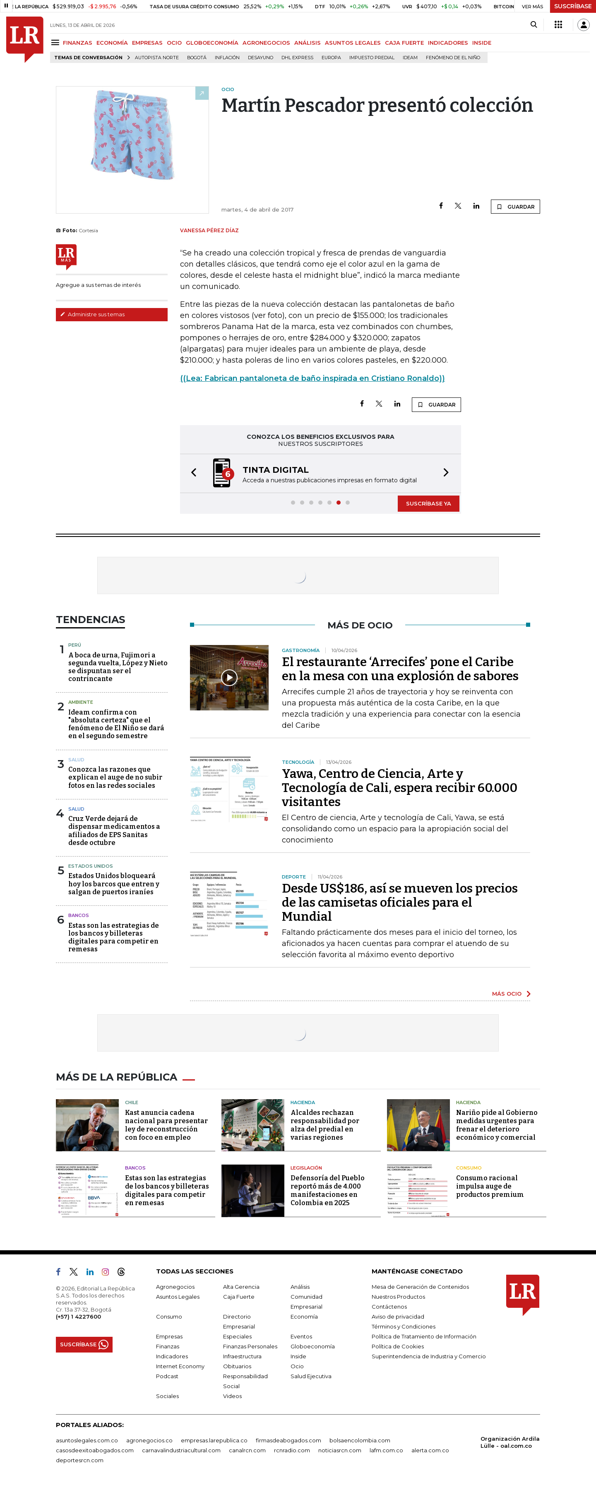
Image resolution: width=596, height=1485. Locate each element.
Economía (304, 1316)
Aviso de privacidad (398, 1316)
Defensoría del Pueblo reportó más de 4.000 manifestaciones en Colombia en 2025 (328, 1190)
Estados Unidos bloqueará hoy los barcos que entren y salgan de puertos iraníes (113, 883)
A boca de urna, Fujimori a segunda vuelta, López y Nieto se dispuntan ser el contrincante (118, 667)
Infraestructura (242, 1356)
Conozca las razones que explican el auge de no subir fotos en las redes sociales (115, 777)
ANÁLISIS (307, 42)
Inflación (227, 57)
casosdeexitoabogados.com (95, 1450)
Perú (74, 645)
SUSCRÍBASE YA (428, 503)
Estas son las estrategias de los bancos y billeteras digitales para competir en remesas (113, 937)
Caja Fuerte (239, 1296)
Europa (331, 57)
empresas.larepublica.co (214, 1440)
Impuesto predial (371, 57)
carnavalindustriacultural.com (181, 1450)
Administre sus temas (92, 314)
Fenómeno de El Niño (453, 57)
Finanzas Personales (250, 1346)
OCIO (174, 42)
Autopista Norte (157, 57)
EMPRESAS (147, 42)
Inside (298, 1356)
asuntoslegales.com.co (87, 1440)
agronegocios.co (149, 1440)
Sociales (167, 1396)
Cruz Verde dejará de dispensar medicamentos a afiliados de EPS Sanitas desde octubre (114, 831)
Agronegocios (175, 1286)
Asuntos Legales (177, 1296)
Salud (76, 760)
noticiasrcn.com (339, 1450)
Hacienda (303, 1102)
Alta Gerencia (241, 1286)
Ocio (297, 1366)
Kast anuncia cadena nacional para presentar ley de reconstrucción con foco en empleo (166, 1125)
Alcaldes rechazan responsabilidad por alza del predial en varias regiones (325, 1125)
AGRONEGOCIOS (266, 42)
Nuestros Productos (398, 1296)
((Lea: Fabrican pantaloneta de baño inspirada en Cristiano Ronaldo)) (312, 378)
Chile (131, 1102)
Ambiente (80, 702)
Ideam (410, 57)
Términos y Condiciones (403, 1326)
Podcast (167, 1376)
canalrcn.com (247, 1450)
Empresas (169, 1336)
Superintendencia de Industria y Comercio (429, 1356)
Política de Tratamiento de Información (424, 1336)
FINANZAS (77, 42)
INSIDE (481, 42)
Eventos (301, 1336)
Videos (232, 1396)
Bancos (78, 915)
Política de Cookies (398, 1346)
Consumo (469, 1168)
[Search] (533, 25)
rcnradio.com (292, 1450)
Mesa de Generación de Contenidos (420, 1286)
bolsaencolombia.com (359, 1440)
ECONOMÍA (112, 42)
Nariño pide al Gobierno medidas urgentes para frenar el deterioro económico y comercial (497, 1125)
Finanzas (167, 1346)
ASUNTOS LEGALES (353, 42)
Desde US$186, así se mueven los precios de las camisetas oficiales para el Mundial (400, 902)
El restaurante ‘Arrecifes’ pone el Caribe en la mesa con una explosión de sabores (400, 669)
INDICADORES (448, 42)
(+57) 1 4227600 (78, 1316)
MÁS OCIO (507, 993)
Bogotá (197, 57)
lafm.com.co (386, 1450)
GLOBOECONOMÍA (212, 42)
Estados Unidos (90, 866)
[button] (191, 473)
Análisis (300, 1286)
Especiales (237, 1336)
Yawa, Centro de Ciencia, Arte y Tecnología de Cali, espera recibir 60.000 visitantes (399, 787)
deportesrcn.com (79, 1460)
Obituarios (237, 1366)
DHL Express (297, 57)
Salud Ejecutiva (311, 1376)
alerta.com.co (430, 1450)
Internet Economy (180, 1366)
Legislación (306, 1168)
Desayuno (260, 57)
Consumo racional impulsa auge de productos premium (490, 1186)
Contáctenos (389, 1306)
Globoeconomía (313, 1346)
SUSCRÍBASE (573, 6)
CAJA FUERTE (404, 42)
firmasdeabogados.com (288, 1440)
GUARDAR (515, 206)
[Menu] (56, 42)
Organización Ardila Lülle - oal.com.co (510, 1442)
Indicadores (172, 1356)
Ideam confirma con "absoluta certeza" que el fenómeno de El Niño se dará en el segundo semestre (116, 724)
